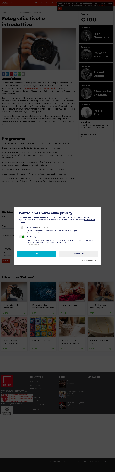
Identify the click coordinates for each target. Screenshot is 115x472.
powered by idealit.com (90, 260)
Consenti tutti (78, 254)
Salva (36, 254)
